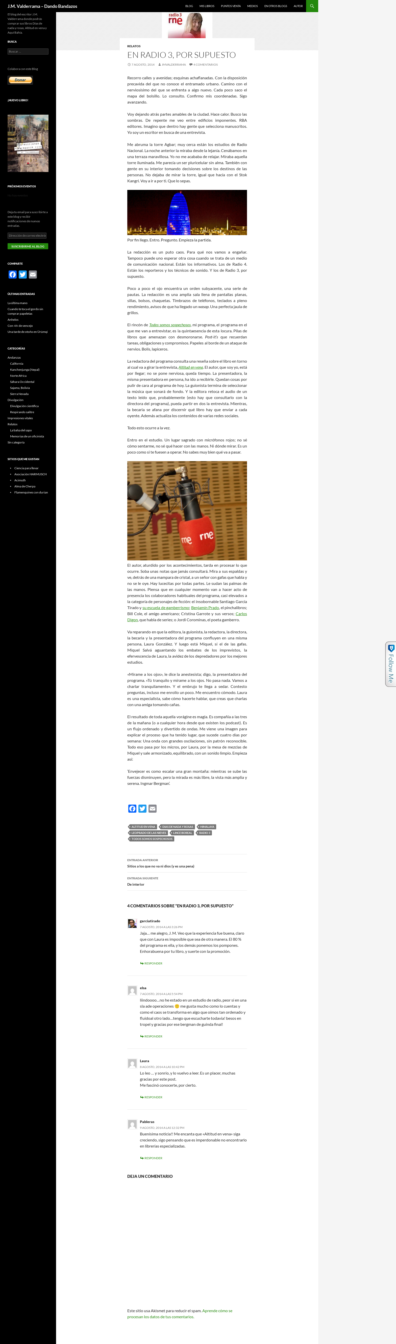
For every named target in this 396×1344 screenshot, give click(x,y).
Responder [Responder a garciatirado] (153, 963)
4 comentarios (205, 64)
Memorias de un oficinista (27, 436)
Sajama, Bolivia (20, 388)
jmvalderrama (174, 64)
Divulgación (15, 400)
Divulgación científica (24, 406)
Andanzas (14, 357)
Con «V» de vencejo (20, 326)
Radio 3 (204, 832)
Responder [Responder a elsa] (153, 1036)
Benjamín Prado (205, 607)
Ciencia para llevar (26, 468)
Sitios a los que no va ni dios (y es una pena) (187, 862)
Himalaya (207, 826)
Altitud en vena (191, 367)
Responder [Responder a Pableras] (153, 1158)
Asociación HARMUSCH (30, 474)
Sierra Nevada (19, 394)
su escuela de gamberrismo (165, 607)
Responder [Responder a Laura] (153, 1097)
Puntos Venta (231, 6)
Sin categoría (16, 442)
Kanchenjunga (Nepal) (25, 369)
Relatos (134, 46)
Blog (189, 6)
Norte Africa (18, 376)
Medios (252, 6)
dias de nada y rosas (177, 826)
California (16, 363)
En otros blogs (275, 6)
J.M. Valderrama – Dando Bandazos (42, 6)
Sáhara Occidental (22, 382)
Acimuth (20, 480)
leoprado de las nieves (149, 832)
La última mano (18, 303)
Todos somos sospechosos (152, 838)
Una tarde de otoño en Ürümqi (28, 332)
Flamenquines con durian (31, 492)
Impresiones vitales (20, 418)
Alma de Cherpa (24, 486)
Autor (298, 6)
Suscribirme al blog (27, 246)
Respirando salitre (22, 412)
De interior (187, 880)
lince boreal (182, 832)
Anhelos (13, 319)
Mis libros (207, 6)
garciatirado (150, 921)
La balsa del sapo (21, 430)
